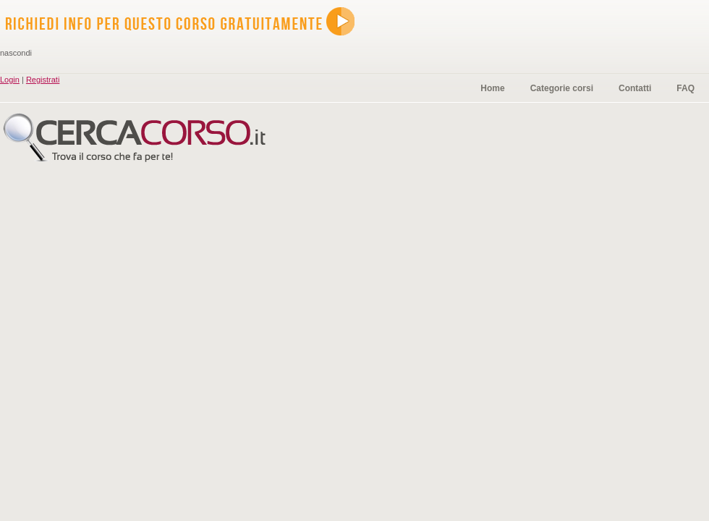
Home (492, 88)
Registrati (42, 79)
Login (10, 79)
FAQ (685, 88)
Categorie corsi (561, 88)
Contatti (635, 88)
